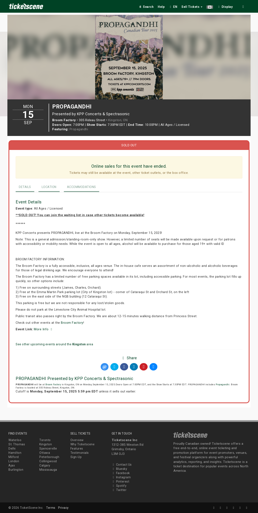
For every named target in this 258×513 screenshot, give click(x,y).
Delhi (12, 448)
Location (49, 187)
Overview (77, 440)
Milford (13, 457)
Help (161, 6)
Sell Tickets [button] (191, 6)
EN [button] (173, 6)
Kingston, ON (118, 120)
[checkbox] (225, 6)
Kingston (45, 444)
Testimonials (79, 452)
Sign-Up (76, 457)
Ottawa (44, 452)
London (13, 461)
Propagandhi (79, 129)
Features (76, 448)
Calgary (44, 465)
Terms (50, 507)
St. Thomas (16, 444)
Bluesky (119, 468)
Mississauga (48, 469)
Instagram (121, 477)
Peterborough (49, 457)
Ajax (11, 465)
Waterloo (14, 440)
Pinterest (120, 481)
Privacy (63, 507)
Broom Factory (72, 323)
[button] (209, 6)
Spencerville (48, 448)
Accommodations (81, 187)
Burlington (15, 469)
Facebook (121, 473)
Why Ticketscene (82, 444)
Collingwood (48, 461)
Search (146, 6)
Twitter (119, 490)
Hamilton (14, 452)
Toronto (45, 440)
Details (25, 187)
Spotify (119, 485)
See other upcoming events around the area (54, 344)
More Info (43, 329)
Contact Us (122, 464)
